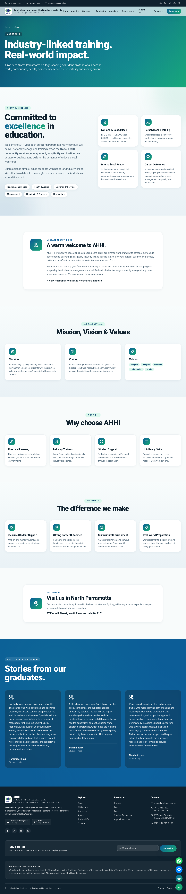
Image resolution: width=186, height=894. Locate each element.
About (75, 11)
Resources (128, 11)
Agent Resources (122, 819)
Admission (101, 11)
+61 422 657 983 (33, 3)
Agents (114, 11)
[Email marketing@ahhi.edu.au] (161, 3)
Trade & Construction (17, 187)
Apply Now (174, 11)
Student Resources (123, 815)
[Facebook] (170, 3)
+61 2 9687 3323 (13, 3)
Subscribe (168, 848)
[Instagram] (174, 3)
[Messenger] (179, 869)
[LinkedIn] (165, 3)
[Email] (28, 830)
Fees (116, 811)
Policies (117, 803)
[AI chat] (179, 878)
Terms (169, 888)
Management (13, 194)
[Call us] (179, 887)
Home (65, 11)
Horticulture (59, 194)
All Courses (83, 807)
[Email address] (138, 848)
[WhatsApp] (179, 3)
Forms (117, 807)
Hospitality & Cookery (36, 194)
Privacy (161, 888)
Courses (87, 11)
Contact (159, 11)
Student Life (144, 11)
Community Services (66, 187)
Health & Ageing (41, 187)
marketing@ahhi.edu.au (56, 3)
